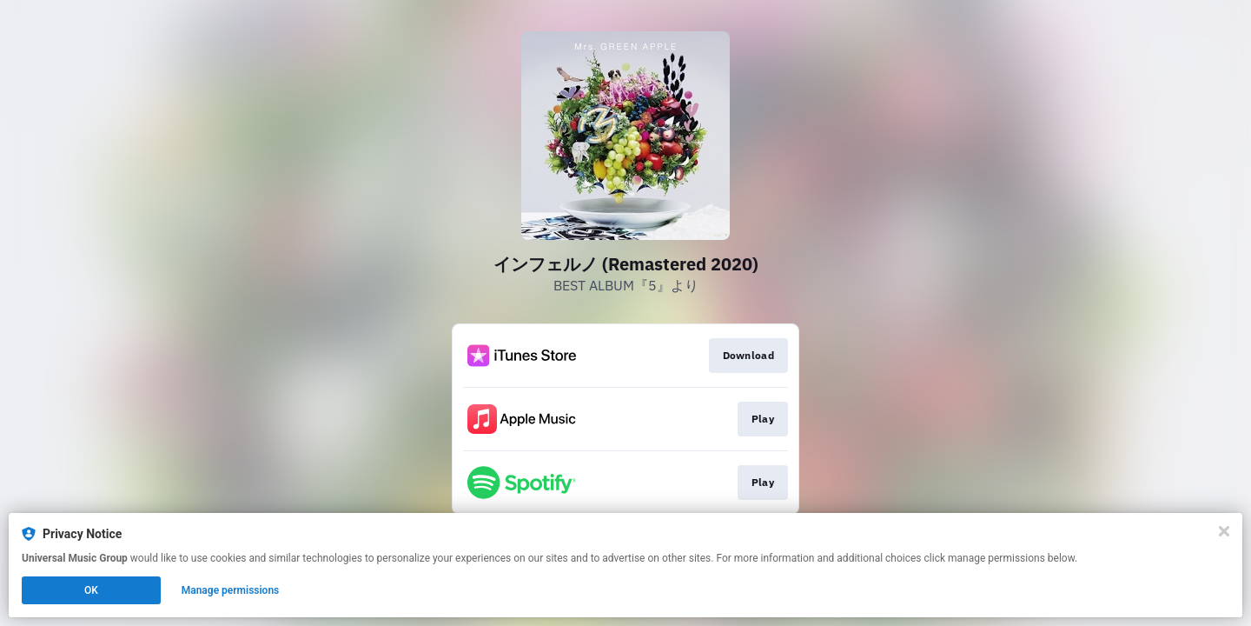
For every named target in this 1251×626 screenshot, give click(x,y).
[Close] (1224, 531)
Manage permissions (231, 590)
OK (91, 590)
